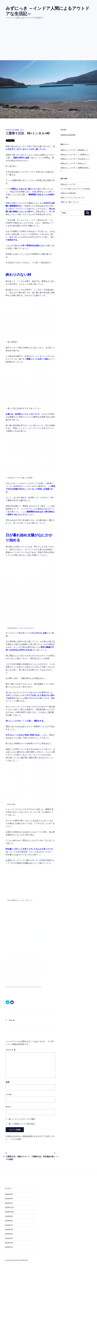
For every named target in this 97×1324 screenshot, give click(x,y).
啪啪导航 (81, 150)
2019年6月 (9, 1229)
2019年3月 (9, 1243)
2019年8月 (9, 1221)
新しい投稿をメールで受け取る (22, 1124)
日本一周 (11, 1020)
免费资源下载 (83, 168)
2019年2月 (9, 1247)
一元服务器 (82, 155)
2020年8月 (9, 1199)
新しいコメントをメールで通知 (22, 1119)
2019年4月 (9, 1238)
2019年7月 (9, 1225)
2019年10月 (9, 1212)
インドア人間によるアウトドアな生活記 (75, 189)
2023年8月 (9, 1194)
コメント (11, 1050)
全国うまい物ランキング (70, 202)
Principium (82, 159)
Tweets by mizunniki (68, 135)
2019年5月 (9, 1234)
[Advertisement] (48, 42)
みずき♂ (22, 130)
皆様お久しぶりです (68, 150)
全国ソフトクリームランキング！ (73, 197)
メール (8, 1094)
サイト (8, 1107)
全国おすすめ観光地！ (69, 193)
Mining (80, 163)
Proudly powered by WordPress (16, 1260)
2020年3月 (9, 1203)
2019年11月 (9, 1207)
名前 (7, 1082)
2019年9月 (9, 1216)
